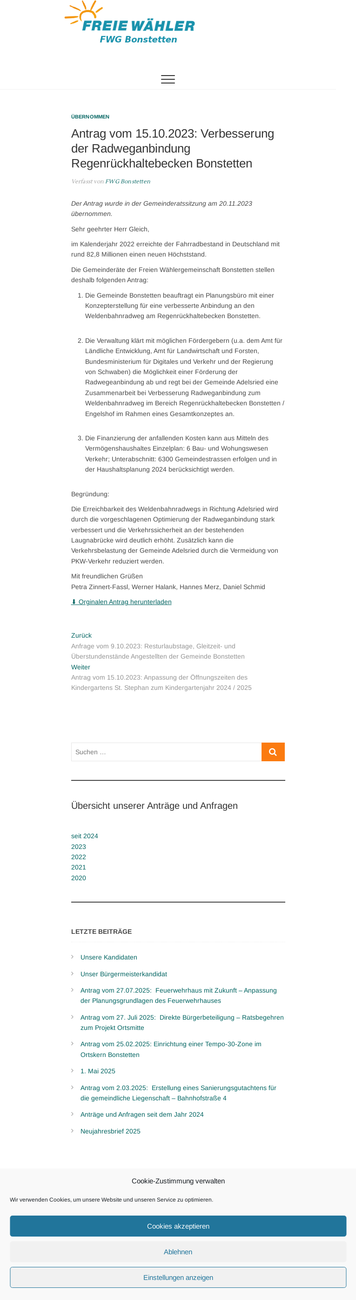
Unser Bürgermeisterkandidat (124, 974)
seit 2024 (84, 836)
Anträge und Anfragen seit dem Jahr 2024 (142, 1114)
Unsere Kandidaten (109, 957)
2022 (78, 857)
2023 (78, 846)
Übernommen (90, 116)
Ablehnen (178, 1252)
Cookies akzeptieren (178, 1226)
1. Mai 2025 (98, 1071)
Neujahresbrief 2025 (111, 1131)
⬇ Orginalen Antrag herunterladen (121, 601)
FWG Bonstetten (127, 181)
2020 (78, 878)
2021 (78, 867)
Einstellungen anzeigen (178, 1277)
